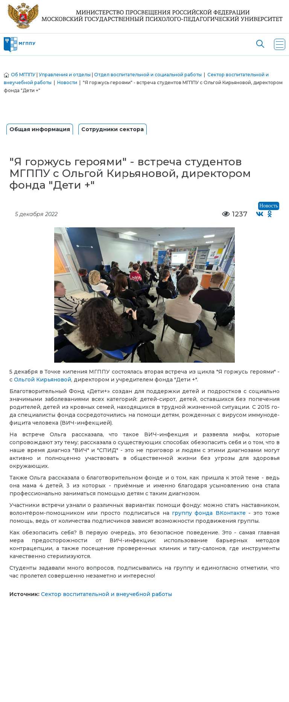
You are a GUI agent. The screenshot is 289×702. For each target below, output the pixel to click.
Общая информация (39, 129)
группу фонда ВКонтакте (209, 513)
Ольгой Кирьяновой (42, 379)
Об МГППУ (23, 74)
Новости (67, 82)
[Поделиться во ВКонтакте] (260, 214)
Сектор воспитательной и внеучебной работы (106, 594)
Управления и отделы (65, 74)
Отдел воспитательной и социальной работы (148, 74)
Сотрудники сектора (112, 129)
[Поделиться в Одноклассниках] (270, 214)
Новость (268, 206)
